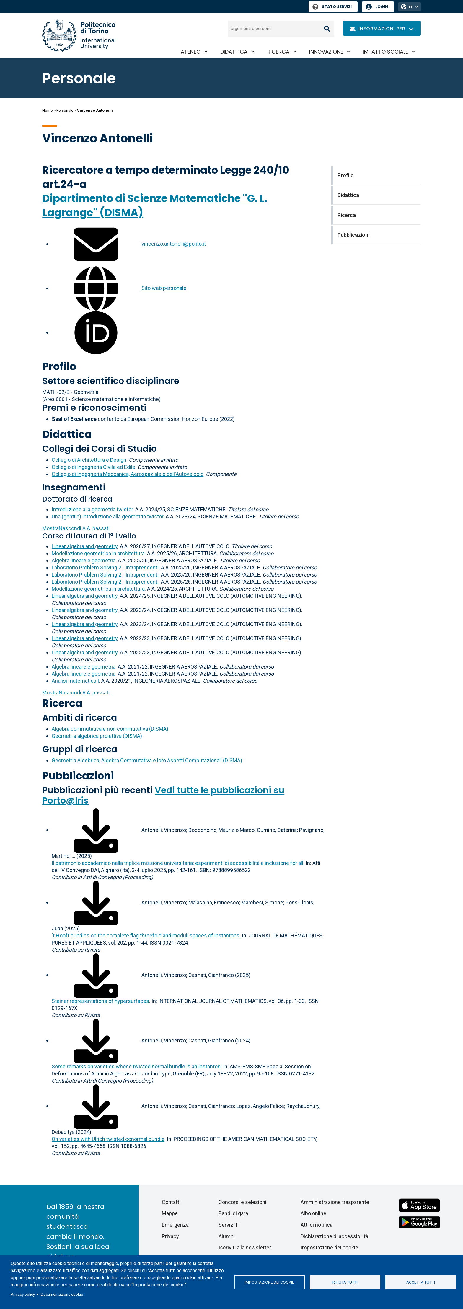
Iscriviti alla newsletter (245, 1247)
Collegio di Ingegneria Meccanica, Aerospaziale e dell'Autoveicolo (127, 474)
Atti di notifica (316, 1225)
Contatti (171, 1202)
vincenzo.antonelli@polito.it (173, 244)
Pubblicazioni (78, 775)
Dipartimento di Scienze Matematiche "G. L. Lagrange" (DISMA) (154, 205)
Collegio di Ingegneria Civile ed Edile (93, 467)
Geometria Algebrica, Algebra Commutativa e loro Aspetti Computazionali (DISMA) (147, 760)
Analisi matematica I (75, 681)
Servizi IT (229, 1225)
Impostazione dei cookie (269, 1282)
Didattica (233, 51)
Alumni (227, 1236)
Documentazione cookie (62, 1294)
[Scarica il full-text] (96, 830)
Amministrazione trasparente (335, 1202)
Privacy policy (23, 1294)
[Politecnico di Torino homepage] (78, 35)
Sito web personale (163, 288)
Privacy (170, 1236)
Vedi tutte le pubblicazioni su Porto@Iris (163, 795)
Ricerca (278, 51)
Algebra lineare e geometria (83, 560)
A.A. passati (76, 528)
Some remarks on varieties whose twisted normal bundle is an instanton (136, 1066)
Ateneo (190, 51)
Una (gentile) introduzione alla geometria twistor (107, 516)
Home (47, 110)
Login (381, 6)
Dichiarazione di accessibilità (334, 1236)
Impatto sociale (385, 51)
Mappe (170, 1213)
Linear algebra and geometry (85, 546)
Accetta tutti (420, 1282)
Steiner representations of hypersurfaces (100, 1001)
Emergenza (175, 1225)
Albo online (313, 1213)
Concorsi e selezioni (242, 1202)
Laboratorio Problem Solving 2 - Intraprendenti (105, 567)
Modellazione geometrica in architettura (98, 553)
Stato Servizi (332, 6)
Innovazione (326, 51)
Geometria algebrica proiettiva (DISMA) (97, 736)
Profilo (59, 366)
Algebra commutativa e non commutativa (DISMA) (110, 729)
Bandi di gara (233, 1213)
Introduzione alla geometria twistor (92, 509)
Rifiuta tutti (345, 1282)
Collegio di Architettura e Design (89, 460)
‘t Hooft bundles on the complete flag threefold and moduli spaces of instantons (145, 935)
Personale (64, 110)
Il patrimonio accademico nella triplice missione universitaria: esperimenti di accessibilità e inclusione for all (177, 863)
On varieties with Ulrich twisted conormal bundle (108, 1139)
